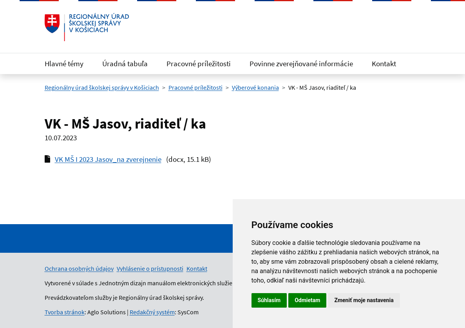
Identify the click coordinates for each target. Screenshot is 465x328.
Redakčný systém (152, 312)
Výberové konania (255, 87)
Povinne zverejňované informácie (301, 63)
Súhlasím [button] (269, 300)
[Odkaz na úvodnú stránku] (87, 27)
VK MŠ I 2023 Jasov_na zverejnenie (108, 159)
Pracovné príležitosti (198, 63)
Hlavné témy (64, 63)
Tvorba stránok (65, 312)
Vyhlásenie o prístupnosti (150, 268)
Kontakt (384, 63)
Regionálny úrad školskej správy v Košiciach (102, 87)
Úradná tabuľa (125, 63)
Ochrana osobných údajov (79, 268)
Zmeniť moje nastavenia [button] (363, 300)
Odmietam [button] (307, 300)
